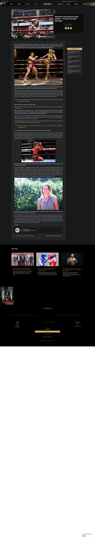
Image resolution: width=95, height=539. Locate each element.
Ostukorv (70, 1)
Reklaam (76, 4)
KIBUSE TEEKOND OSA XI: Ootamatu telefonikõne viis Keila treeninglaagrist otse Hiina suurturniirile (74, 52)
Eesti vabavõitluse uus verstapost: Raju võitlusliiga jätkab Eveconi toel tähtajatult (74, 57)
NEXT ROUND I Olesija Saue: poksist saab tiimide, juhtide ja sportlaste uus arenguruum (74, 61)
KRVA (69, 24)
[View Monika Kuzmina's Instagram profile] (21, 231)
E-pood (68, 4)
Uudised (19, 4)
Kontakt (84, 4)
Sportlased (60, 4)
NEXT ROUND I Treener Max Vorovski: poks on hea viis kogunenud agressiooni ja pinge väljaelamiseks (74, 71)
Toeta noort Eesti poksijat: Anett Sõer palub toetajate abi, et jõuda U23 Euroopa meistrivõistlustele (74, 66)
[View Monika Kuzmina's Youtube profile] (21, 230)
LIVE (35, 4)
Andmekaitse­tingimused (77, 326)
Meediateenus (17, 327)
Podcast (27, 4)
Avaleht (11, 4)
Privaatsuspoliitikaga (90, 534)
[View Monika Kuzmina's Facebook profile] (21, 229)
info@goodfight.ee (26, 231)
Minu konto (66, 1)
